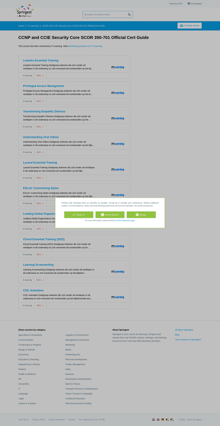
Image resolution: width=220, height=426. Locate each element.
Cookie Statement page (125, 220)
